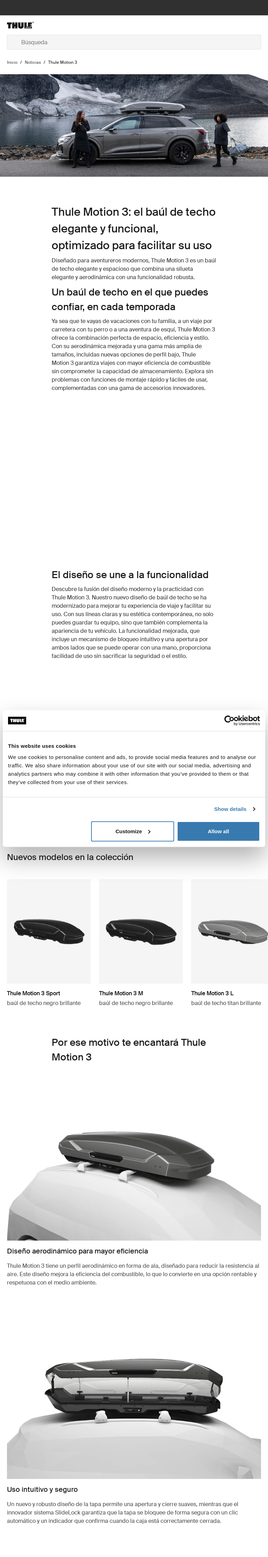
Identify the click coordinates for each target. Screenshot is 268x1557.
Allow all (218, 831)
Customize (133, 831)
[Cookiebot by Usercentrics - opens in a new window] (229, 720)
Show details (230, 809)
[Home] (49, 25)
